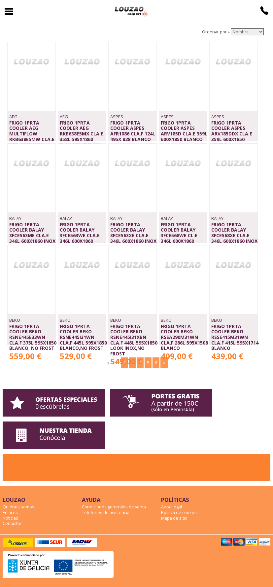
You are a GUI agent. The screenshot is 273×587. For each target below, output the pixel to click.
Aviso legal (171, 507)
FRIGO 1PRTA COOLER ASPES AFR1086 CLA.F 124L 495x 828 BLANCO (132, 131)
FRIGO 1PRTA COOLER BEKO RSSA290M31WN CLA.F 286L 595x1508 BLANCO (184, 337)
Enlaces (10, 512)
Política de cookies (179, 512)
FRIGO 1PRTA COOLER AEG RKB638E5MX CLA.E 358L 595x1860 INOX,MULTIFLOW (81, 134)
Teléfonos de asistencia (105, 512)
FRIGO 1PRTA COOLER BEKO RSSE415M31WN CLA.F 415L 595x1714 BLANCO (234, 337)
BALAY (15, 218)
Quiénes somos (18, 507)
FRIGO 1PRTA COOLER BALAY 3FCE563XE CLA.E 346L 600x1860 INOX (133, 232)
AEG (13, 117)
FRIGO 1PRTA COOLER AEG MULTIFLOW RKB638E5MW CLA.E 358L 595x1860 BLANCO (31, 136)
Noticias (10, 518)
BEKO (14, 320)
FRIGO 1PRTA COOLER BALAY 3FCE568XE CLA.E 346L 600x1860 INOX (234, 232)
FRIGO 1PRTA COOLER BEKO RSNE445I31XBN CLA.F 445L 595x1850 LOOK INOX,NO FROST (133, 340)
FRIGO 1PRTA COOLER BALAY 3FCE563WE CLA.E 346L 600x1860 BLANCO (80, 235)
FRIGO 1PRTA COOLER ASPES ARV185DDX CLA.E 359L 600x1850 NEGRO (231, 134)
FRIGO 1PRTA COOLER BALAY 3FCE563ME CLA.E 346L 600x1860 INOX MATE (32, 235)
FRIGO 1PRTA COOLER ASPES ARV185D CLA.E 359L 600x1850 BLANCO (184, 131)
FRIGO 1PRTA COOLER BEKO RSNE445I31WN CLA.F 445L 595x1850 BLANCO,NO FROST (83, 337)
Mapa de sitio (174, 518)
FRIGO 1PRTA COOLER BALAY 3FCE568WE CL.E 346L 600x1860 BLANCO (179, 235)
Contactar (12, 523)
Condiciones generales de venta (114, 507)
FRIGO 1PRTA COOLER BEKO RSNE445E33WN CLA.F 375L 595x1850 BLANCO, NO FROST (32, 337)
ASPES (116, 117)
